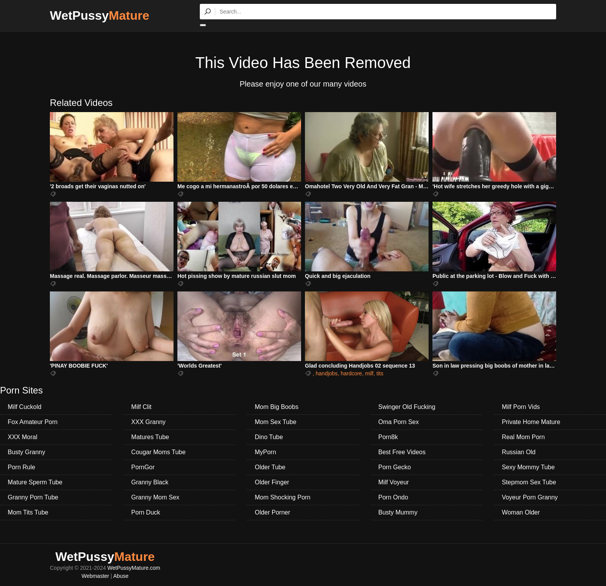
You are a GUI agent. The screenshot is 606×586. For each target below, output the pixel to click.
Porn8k (388, 437)
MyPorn (265, 452)
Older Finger (272, 482)
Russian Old (518, 452)
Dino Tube (269, 437)
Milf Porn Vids (521, 407)
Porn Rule (21, 467)
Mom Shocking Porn (282, 497)
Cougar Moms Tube (158, 452)
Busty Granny (26, 452)
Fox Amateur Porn (33, 422)
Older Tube (270, 467)
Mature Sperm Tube (35, 482)
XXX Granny (148, 422)
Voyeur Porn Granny (530, 497)
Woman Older (521, 512)
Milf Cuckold (24, 407)
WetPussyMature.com (133, 568)
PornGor (143, 467)
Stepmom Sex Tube (529, 482)
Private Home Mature (531, 422)
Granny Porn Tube (33, 497)
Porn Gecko (394, 467)
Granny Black (150, 482)
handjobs (327, 373)
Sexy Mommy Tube (528, 467)
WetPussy (99, 15)
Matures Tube (150, 437)
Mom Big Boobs (276, 407)
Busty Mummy (397, 512)
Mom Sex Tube (275, 422)
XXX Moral (22, 437)
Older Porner (272, 512)
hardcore (351, 373)
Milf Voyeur (393, 482)
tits (379, 373)
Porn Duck (145, 512)
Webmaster (95, 576)
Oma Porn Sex (398, 422)
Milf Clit (141, 407)
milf (369, 373)
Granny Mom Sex (155, 497)
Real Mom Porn (523, 437)
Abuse (121, 576)
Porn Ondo (393, 497)
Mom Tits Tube (28, 512)
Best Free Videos (402, 452)
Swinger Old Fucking (407, 407)
